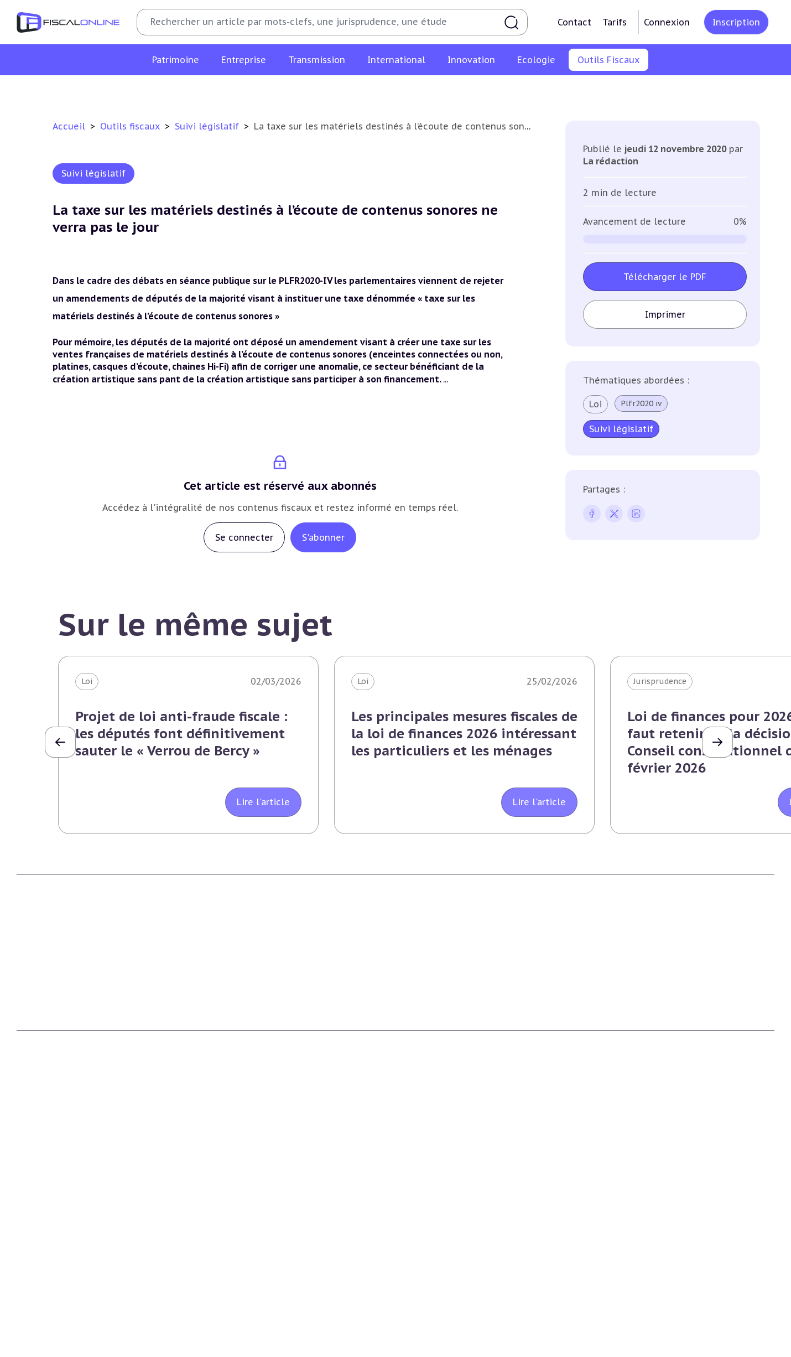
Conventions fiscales (638, 1180)
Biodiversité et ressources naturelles (281, 1345)
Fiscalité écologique (254, 1306)
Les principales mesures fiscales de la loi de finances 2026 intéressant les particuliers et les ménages (464, 733)
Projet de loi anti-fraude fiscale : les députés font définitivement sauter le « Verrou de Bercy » (181, 733)
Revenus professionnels (257, 1196)
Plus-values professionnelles (460, 1180)
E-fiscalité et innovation (69, 1306)
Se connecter (244, 537)
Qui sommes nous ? (249, 999)
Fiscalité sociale (241, 1281)
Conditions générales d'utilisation (663, 999)
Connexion (667, 22)
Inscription (736, 22)
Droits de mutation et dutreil (461, 1214)
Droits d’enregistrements (259, 1247)
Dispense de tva (434, 1230)
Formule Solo (430, 1016)
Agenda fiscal (342, 91)
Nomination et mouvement (652, 1329)
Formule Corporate (441, 1033)
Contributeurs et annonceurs (268, 1033)
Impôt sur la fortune (57, 1214)
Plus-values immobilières (66, 1196)
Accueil (69, 126)
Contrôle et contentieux (496, 91)
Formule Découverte (444, 999)
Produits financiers (53, 1281)
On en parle (624, 1306)
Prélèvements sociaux (59, 1264)
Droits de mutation (54, 1230)
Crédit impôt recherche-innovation (83, 1329)
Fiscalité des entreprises (264, 1157)
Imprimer (665, 314)
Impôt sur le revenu (55, 1180)
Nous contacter (240, 1050)
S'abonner (323, 537)
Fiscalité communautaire (647, 1214)
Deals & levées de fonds (645, 1345)
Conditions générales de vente (656, 1016)
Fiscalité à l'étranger (637, 1196)
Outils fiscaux (131, 126)
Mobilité (615, 1264)
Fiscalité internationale (650, 1157)
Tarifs (614, 22)
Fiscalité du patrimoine (67, 1157)
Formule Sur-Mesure (444, 1050)
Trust (609, 1247)
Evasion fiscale (626, 1230)
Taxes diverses (238, 1264)
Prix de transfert (631, 1281)
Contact (574, 22)
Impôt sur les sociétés (254, 1180)
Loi (595, 404)
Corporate (230, 1298)
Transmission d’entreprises (461, 1157)
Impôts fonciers (48, 1247)
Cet (217, 1230)
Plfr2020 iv (641, 403)
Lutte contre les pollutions (264, 1329)
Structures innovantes (60, 1345)
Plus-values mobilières (448, 1196)
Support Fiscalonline (251, 1016)
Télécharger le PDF (664, 276)
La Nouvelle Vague (90, 1077)
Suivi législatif (408, 91)
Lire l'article (263, 801)
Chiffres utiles (276, 91)
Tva (217, 1214)
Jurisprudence (659, 681)
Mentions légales (631, 1033)
